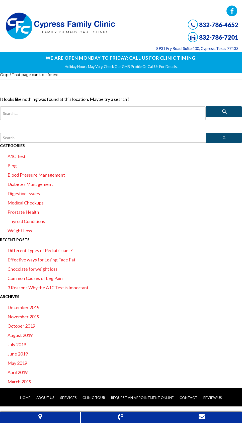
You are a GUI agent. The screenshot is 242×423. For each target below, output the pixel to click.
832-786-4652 (218, 24)
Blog (12, 165)
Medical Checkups (26, 202)
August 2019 (20, 335)
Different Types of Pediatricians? (40, 250)
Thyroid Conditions (26, 221)
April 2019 (18, 372)
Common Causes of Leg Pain (35, 278)
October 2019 (21, 326)
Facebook (231, 11)
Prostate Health (23, 212)
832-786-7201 (218, 37)
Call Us (138, 58)
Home (25, 397)
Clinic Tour (94, 397)
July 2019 (17, 344)
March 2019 (19, 381)
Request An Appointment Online (142, 397)
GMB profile (132, 66)
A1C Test (17, 156)
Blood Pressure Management (36, 175)
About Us (45, 397)
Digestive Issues (24, 193)
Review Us (212, 397)
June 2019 (18, 354)
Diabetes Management (30, 184)
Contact (188, 397)
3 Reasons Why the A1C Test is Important (48, 287)
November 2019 (23, 316)
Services (68, 397)
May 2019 (17, 363)
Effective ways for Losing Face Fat (41, 259)
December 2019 (23, 307)
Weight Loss (20, 230)
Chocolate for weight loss (32, 269)
